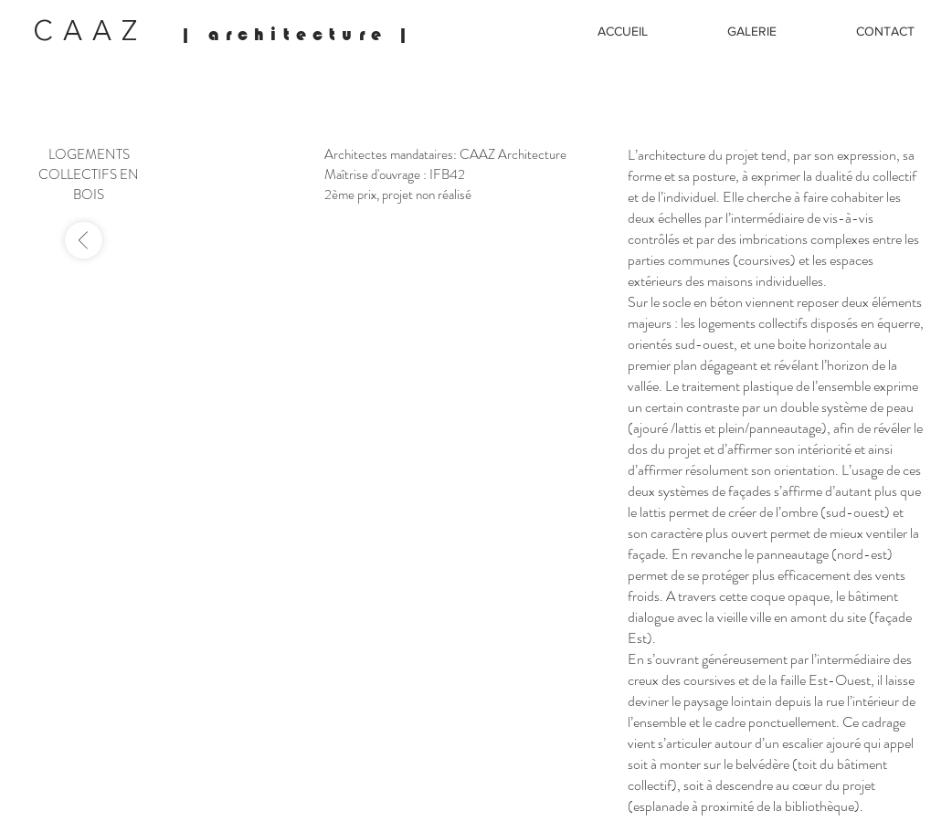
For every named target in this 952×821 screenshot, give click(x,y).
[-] (83, 240)
